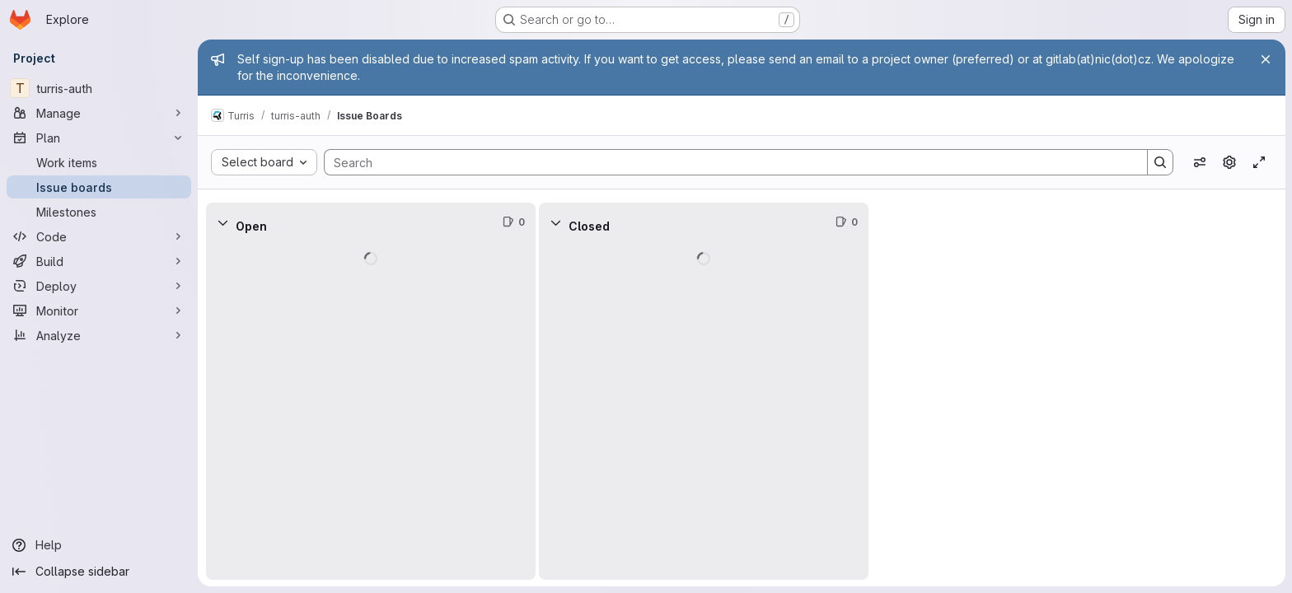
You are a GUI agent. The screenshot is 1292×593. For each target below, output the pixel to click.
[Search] (727, 162)
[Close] (1266, 59)
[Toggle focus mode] (1259, 162)
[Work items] (99, 162)
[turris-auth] (99, 88)
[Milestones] (99, 211)
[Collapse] (222, 222)
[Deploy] (99, 285)
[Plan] (99, 137)
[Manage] (99, 112)
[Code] (99, 236)
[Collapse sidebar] (99, 571)
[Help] (99, 545)
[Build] (99, 261)
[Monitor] (99, 310)
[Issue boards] (99, 186)
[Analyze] (99, 335)
